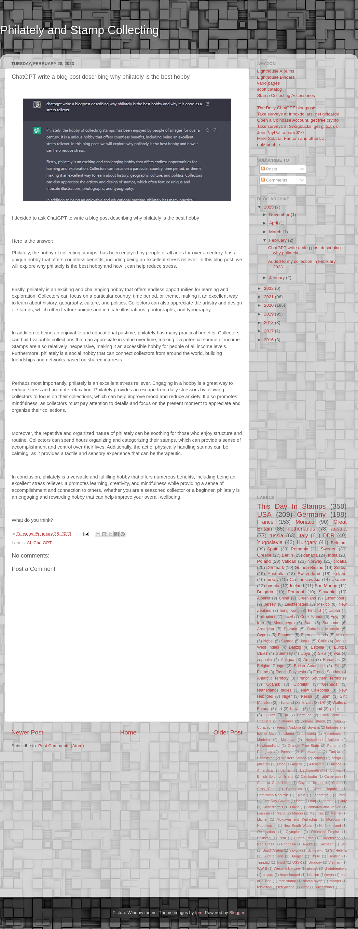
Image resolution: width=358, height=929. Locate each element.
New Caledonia (315, 690)
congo (336, 758)
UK (322, 702)
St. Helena (338, 850)
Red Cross (265, 844)
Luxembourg (336, 598)
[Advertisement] (277, 372)
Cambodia (309, 776)
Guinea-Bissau (309, 567)
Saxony (295, 850)
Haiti (299, 801)
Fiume (262, 672)
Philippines (266, 616)
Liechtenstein (296, 604)
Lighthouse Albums (275, 71)
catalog (319, 758)
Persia (306, 696)
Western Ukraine (287, 868)
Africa (280, 764)
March (275, 231)
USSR (297, 862)
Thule (315, 856)
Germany (311, 514)
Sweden (329, 548)
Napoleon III (266, 826)
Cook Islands (311, 616)
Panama (333, 745)
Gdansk (273, 684)
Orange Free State (303, 745)
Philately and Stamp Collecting (79, 30)
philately (263, 764)
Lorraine (263, 813)
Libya (305, 653)
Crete (336, 783)
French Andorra (289, 727)
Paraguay (264, 752)
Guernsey (284, 653)
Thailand (286, 702)
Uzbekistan (265, 758)
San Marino (326, 585)
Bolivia (335, 770)
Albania (263, 598)
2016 (269, 339)
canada (310, 555)
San (343, 844)
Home (128, 732)
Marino (297, 813)
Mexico (323, 604)
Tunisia (334, 752)
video (305, 887)
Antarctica (265, 770)
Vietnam (334, 862)
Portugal (296, 591)
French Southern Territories (322, 678)
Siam (326, 696)
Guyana (314, 727)
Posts (269, 169)
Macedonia (332, 733)
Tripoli (281, 862)
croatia (340, 561)
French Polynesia (290, 672)
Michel (262, 819)
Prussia (287, 752)
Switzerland (308, 573)
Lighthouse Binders (276, 77)
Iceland (297, 585)
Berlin (287, 555)
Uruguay (315, 862)
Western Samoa (294, 758)
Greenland (307, 598)
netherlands (301, 529)
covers (268, 875)
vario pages (268, 83)
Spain (273, 548)
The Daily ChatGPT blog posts (286, 107)
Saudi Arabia (273, 850)
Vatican (289, 561)
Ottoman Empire (325, 832)
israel (305, 641)
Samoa (287, 641)
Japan (334, 610)
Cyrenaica (294, 789)
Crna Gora (266, 789)
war (337, 653)
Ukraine (339, 579)
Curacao (263, 727)
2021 (269, 296)
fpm (198, 912)
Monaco (305, 522)
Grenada (329, 684)
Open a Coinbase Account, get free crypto (298, 120)
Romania (299, 548)
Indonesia (333, 727)
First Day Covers (276, 801)
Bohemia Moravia (323, 629)
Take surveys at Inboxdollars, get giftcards (298, 114)
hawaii (295, 709)
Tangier (297, 856)
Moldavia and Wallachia (297, 819)
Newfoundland (268, 745)
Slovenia (327, 591)
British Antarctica (309, 666)
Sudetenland (273, 856)
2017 (269, 331)
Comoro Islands (313, 721)
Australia (276, 573)
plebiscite (338, 709)
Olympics (293, 832)
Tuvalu (307, 702)
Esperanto (320, 795)
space (269, 715)
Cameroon (332, 776)
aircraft (312, 868)
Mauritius (317, 813)
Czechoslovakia (305, 579)
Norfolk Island (330, 826)
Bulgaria (265, 591)
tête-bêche (286, 887)
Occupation (266, 832)
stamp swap (312, 881)
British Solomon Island (275, 776)
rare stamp (287, 881)
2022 (269, 288)
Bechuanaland (311, 770)
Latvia (294, 807)
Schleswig (316, 850)
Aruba (308, 659)
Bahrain (287, 770)
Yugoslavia (269, 542)
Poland (264, 561)
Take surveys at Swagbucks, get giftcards (297, 126)
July (343, 801)
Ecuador (285, 635)
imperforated (290, 875)
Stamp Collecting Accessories (286, 95)
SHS (322, 653)
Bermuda (304, 715)
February (278, 240)
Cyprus (263, 635)
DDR (328, 535)
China (284, 598)
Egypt (335, 616)
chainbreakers (335, 868)
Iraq (313, 801)
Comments (274, 180)
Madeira (263, 740)
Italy (303, 535)
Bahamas (331, 659)
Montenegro (284, 623)
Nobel (268, 641)
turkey (273, 579)
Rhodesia (288, 844)
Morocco (333, 819)
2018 (269, 322)
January (277, 277)
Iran (260, 623)
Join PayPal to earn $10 (280, 132)
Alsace (336, 764)
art (280, 709)
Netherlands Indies (274, 690)
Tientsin (334, 856)
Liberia (288, 733)
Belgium (339, 542)
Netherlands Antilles (322, 740)
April (274, 223)
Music (341, 635)
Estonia (317, 647)
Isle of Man (266, 733)
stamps (335, 881)
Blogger (236, 912)
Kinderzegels (273, 807)
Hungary (307, 542)
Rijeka (308, 844)
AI (29, 542)
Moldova (287, 740)
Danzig (295, 647)
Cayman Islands (311, 783)
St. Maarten (310, 752)
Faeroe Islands (314, 635)
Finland (314, 610)
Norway (314, 561)
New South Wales (297, 826)
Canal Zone (330, 715)
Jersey (270, 604)
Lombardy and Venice (323, 807)
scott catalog (269, 89)
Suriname (331, 623)
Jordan (328, 801)
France (265, 522)
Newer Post (27, 732)
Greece (264, 555)
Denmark (275, 567)
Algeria (297, 764)
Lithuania (309, 733)
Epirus (301, 795)
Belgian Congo (270, 666)
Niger (287, 696)
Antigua (287, 659)
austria (339, 529)
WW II (262, 868)
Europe (341, 795)
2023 (269, 207)
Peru (282, 838)
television (264, 887)
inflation (313, 875)
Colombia (286, 721)
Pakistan (263, 838)
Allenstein (316, 764)
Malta (281, 813)
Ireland (340, 573)
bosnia (272, 585)
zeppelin (264, 659)
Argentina (265, 629)
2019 (269, 314)
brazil (288, 616)
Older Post (227, 732)
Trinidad (263, 862)
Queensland (331, 838)
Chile (322, 641)
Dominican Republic (273, 795)
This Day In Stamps (291, 506)
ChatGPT (43, 542)
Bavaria (290, 629)
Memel (336, 813)
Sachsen (326, 844)
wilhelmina (323, 887)
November (280, 214)
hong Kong (290, 610)
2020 (269, 305)
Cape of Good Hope (274, 783)
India (332, 555)
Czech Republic (325, 789)
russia (276, 535)
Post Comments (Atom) (61, 745)
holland (316, 709)
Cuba (337, 721)
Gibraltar (301, 684)
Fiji (336, 666)
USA (264, 514)
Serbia (340, 567)
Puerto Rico (303, 838)
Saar (308, 623)
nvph (330, 875)
